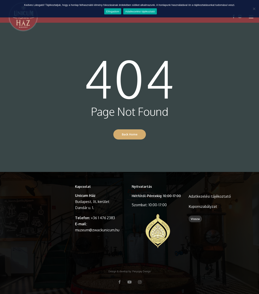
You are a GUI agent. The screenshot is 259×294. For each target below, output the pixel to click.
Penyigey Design (141, 271)
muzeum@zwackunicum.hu (97, 230)
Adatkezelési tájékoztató (210, 196)
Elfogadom (112, 11)
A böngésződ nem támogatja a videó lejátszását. (44, 196)
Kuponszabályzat (203, 206)
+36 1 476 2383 (103, 218)
